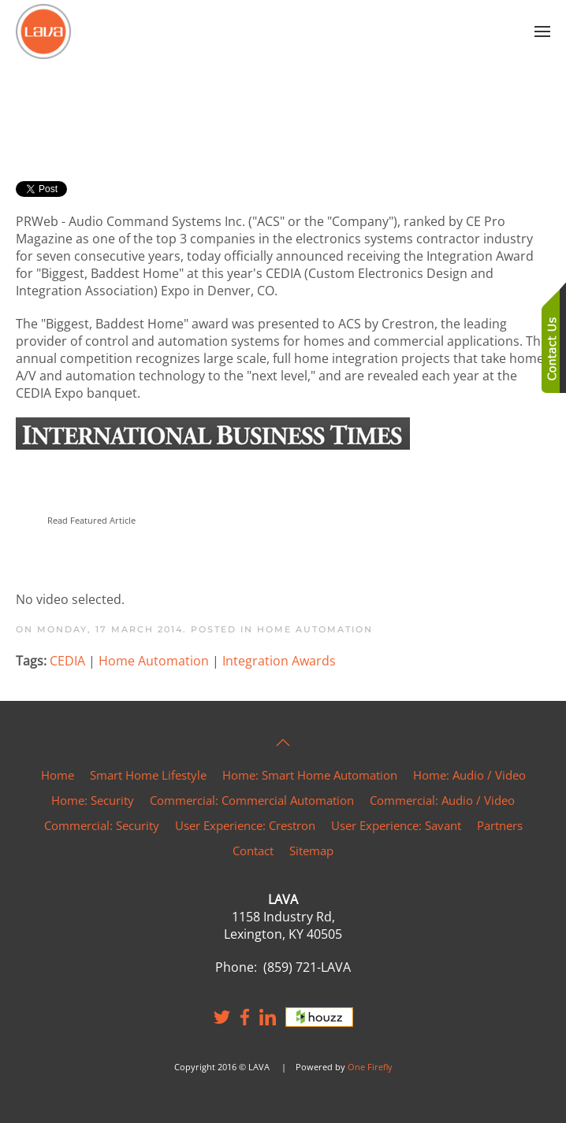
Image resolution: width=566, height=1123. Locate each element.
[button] (542, 31)
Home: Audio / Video (469, 775)
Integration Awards (279, 660)
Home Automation (315, 629)
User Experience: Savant (396, 825)
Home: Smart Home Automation (309, 775)
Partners (500, 825)
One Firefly (370, 1067)
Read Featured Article (91, 520)
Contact (253, 850)
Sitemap (311, 850)
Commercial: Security (101, 825)
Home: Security (92, 800)
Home (57, 775)
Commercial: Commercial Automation (252, 800)
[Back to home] (43, 31)
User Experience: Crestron (245, 825)
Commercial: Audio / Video (442, 800)
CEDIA (67, 660)
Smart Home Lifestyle (148, 775)
